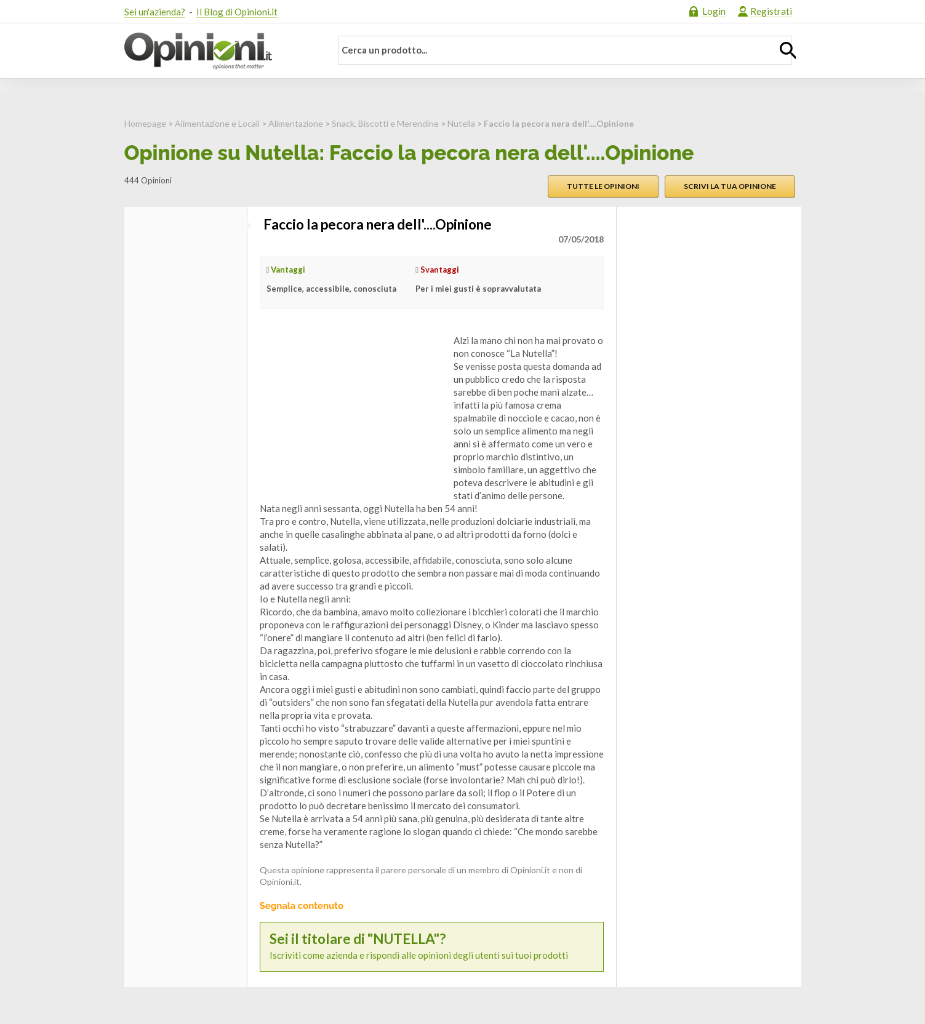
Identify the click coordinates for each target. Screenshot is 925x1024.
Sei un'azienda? (154, 11)
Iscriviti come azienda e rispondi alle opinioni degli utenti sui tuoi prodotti (432, 946)
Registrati (771, 11)
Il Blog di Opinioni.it (237, 11)
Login (714, 11)
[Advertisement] (352, 411)
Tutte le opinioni (603, 186)
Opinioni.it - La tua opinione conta (219, 51)
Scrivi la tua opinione (730, 186)
